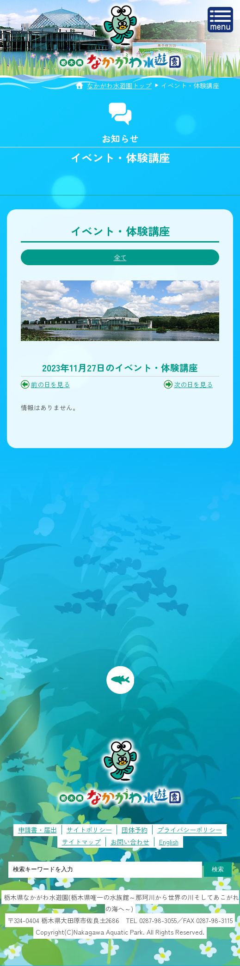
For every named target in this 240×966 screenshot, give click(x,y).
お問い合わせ (130, 841)
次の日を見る (193, 384)
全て (120, 257)
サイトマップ (81, 841)
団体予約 (135, 829)
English (168, 841)
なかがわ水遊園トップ (119, 85)
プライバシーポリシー (189, 829)
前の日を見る (50, 384)
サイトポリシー (89, 829)
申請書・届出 (37, 829)
